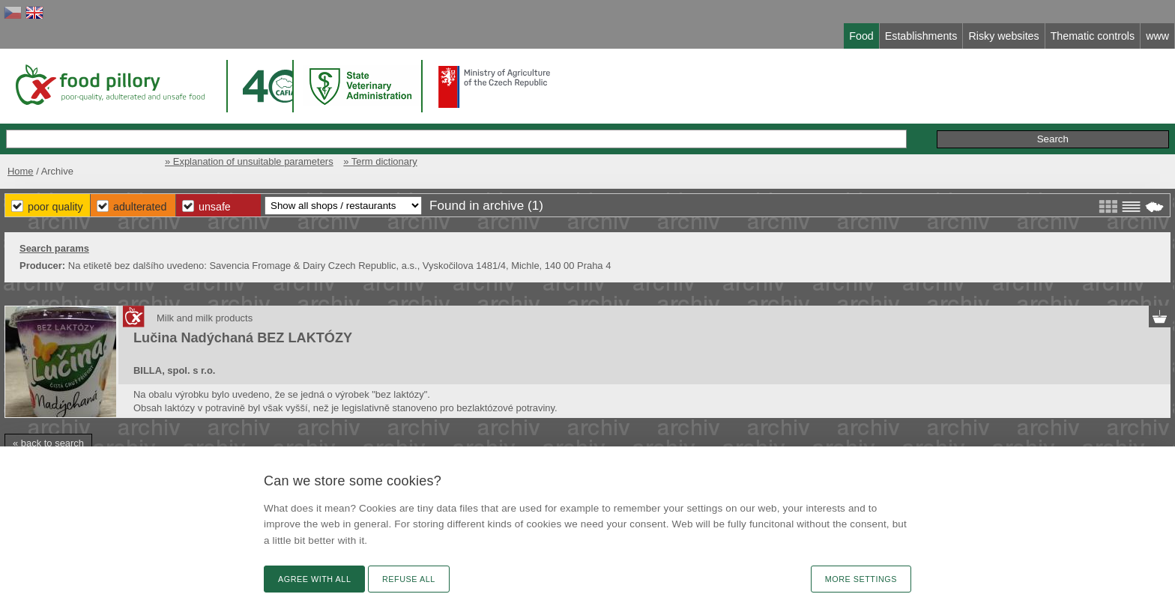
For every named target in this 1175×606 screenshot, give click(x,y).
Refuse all (408, 579)
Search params (54, 248)
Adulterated (139, 207)
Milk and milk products (205, 318)
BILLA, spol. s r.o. (174, 370)
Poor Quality (55, 207)
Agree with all (314, 579)
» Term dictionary (380, 161)
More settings (861, 579)
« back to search (48, 443)
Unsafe (215, 207)
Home (20, 171)
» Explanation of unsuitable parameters (249, 161)
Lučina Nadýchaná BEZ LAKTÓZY (242, 337)
